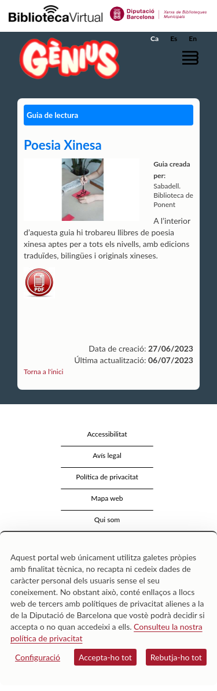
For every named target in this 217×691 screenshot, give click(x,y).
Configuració (37, 657)
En (193, 38)
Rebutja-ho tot (176, 657)
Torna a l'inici (43, 371)
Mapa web (107, 498)
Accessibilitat (107, 434)
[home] (66, 58)
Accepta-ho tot (105, 657)
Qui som (107, 519)
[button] (192, 58)
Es (173, 38)
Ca (154, 38)
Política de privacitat (107, 476)
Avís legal (107, 455)
